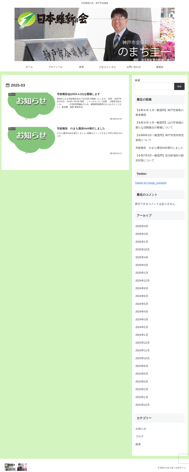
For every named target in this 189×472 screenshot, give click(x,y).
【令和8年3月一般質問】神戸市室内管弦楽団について (159, 137)
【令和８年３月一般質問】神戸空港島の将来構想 (159, 112)
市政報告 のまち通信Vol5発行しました (159, 147)
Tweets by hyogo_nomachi (150, 182)
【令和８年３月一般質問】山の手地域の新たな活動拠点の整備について (159, 125)
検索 (137, 80)
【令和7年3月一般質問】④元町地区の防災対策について (159, 158)
